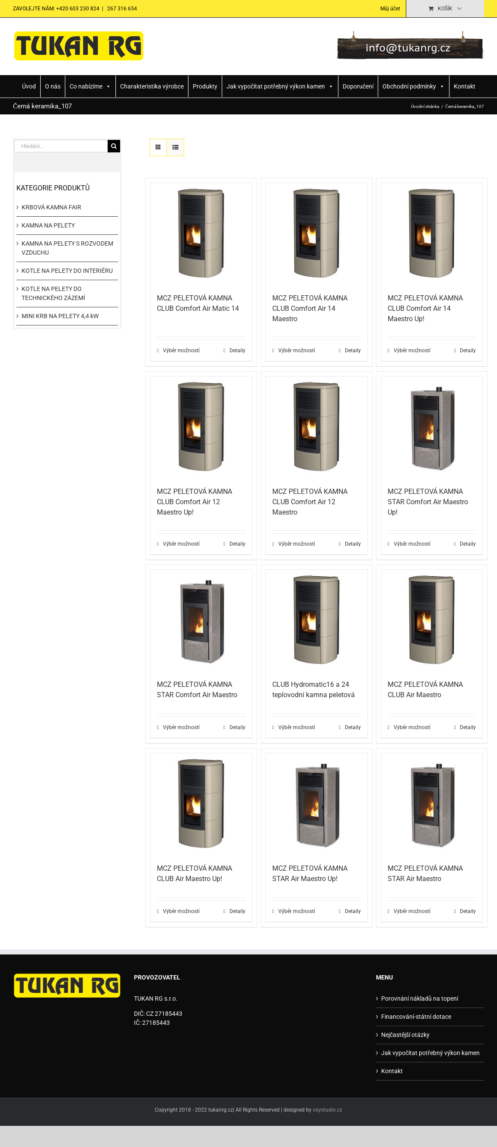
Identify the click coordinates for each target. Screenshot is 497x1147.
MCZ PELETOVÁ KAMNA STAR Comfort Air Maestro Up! (428, 501)
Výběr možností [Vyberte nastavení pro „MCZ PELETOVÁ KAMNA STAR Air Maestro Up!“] (296, 911)
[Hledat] (114, 146)
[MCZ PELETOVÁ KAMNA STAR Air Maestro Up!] (316, 804)
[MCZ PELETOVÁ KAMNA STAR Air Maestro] (432, 804)
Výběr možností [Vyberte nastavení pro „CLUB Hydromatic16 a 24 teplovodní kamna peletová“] (296, 727)
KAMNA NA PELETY (48, 225)
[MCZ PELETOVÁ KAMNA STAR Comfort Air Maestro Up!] (432, 427)
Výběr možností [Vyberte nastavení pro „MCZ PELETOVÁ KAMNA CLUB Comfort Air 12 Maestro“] (296, 544)
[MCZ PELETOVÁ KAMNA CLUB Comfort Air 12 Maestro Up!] (201, 427)
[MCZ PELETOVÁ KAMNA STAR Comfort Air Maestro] (201, 620)
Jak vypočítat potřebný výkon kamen (280, 86)
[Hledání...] (61, 146)
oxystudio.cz (327, 1110)
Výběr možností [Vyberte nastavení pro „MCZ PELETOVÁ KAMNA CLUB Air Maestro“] (412, 727)
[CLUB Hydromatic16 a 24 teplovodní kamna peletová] (316, 620)
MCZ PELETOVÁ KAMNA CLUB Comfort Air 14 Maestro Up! (425, 308)
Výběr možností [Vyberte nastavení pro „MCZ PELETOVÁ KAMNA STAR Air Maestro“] (412, 911)
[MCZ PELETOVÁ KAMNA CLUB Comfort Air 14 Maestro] (316, 233)
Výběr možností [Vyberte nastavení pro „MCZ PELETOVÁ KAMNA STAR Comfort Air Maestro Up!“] (412, 544)
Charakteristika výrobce (152, 86)
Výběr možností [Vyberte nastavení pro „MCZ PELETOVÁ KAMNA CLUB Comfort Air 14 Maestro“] (296, 351)
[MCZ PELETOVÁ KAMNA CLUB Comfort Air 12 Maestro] (316, 427)
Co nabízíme (90, 86)
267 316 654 (121, 9)
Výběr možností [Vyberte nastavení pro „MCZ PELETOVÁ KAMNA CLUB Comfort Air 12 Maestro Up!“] (181, 544)
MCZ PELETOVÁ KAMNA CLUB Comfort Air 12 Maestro (309, 501)
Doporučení (358, 86)
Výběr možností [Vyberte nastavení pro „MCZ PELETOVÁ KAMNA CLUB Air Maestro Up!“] (181, 911)
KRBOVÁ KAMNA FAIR (51, 207)
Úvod (29, 86)
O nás (53, 86)
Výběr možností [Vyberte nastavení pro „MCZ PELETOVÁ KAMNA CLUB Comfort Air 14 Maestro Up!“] (412, 351)
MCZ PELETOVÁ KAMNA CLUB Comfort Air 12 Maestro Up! (194, 501)
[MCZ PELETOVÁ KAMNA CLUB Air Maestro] (432, 620)
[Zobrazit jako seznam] (175, 147)
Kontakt (464, 86)
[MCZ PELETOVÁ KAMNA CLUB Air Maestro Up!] (201, 804)
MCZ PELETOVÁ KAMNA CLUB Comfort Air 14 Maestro (309, 308)
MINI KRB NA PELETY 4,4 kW (60, 316)
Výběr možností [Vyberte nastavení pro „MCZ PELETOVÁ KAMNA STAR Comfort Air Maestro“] (181, 727)
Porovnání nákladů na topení (419, 998)
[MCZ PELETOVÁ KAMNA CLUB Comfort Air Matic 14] (201, 233)
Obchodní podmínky (413, 86)
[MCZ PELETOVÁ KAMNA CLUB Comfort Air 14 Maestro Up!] (432, 233)
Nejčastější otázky (405, 1034)
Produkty (205, 86)
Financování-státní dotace (416, 1016)
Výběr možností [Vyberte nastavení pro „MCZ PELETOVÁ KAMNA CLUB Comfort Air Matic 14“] (181, 351)
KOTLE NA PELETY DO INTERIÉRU (67, 270)
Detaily (237, 351)
